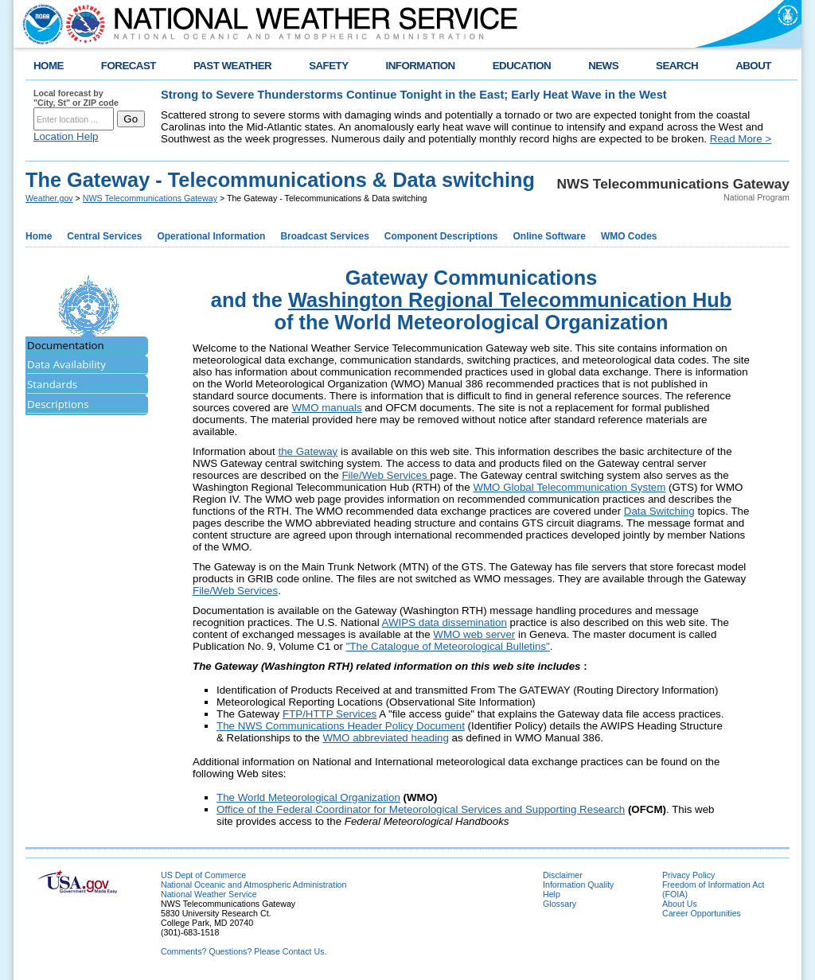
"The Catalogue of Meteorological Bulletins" (448, 646)
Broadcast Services (324, 236)
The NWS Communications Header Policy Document (340, 726)
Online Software (549, 236)
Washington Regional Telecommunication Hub (509, 300)
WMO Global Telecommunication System (569, 487)
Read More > (740, 139)
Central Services (104, 236)
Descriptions (58, 404)
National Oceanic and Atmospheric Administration (253, 884)
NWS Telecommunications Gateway (150, 198)
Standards (52, 384)
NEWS (603, 66)
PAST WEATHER (232, 66)
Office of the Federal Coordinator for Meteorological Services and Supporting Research (420, 809)
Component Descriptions (441, 236)
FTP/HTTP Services (329, 714)
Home (38, 236)
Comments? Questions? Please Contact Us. (243, 951)
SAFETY (328, 66)
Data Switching (659, 511)
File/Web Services (385, 475)
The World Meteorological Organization (308, 797)
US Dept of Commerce (203, 875)
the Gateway (307, 451)
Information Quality (578, 884)
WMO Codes (629, 236)
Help (551, 894)
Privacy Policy (688, 875)
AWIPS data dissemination (444, 622)
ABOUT (753, 66)
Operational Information (211, 236)
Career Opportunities (701, 913)
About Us (679, 903)
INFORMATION (420, 66)
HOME (48, 66)
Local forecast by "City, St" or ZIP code (76, 97)
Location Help (66, 136)
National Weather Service (209, 894)
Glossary (559, 903)
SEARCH (677, 66)
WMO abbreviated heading (385, 738)
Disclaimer (563, 875)
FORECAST (128, 66)
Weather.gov (49, 198)
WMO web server (474, 634)
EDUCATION (522, 66)
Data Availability (66, 364)
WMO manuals (326, 408)
